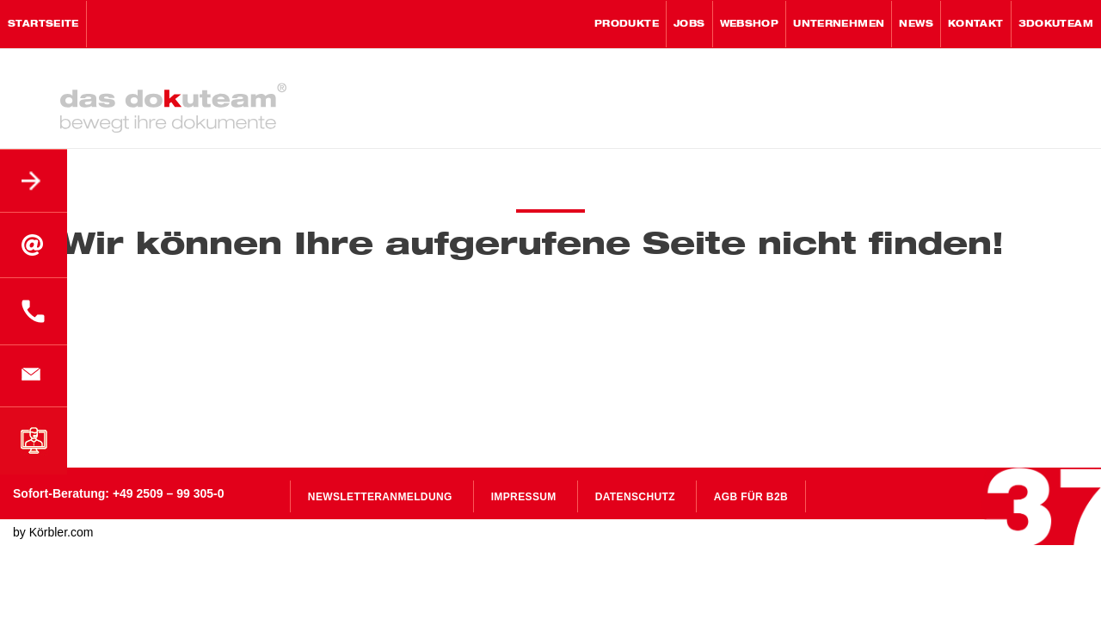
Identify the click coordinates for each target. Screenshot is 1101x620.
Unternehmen (838, 24)
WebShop (749, 24)
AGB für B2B (751, 497)
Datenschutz (635, 497)
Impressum (524, 497)
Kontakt (976, 24)
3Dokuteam (1055, 24)
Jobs (689, 24)
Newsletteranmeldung (380, 497)
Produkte (626, 24)
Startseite (43, 24)
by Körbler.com (53, 532)
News (916, 24)
